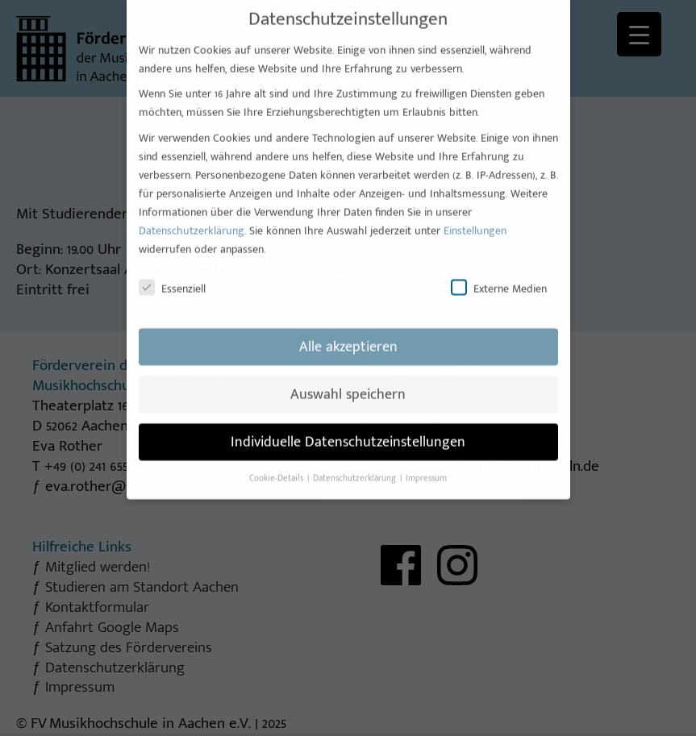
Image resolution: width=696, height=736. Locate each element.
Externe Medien (499, 277)
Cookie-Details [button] (277, 466)
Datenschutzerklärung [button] (355, 466)
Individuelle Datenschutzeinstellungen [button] (348, 430)
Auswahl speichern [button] (348, 382)
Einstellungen (475, 218)
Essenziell (172, 277)
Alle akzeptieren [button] (348, 335)
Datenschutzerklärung (191, 218)
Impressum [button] (426, 466)
